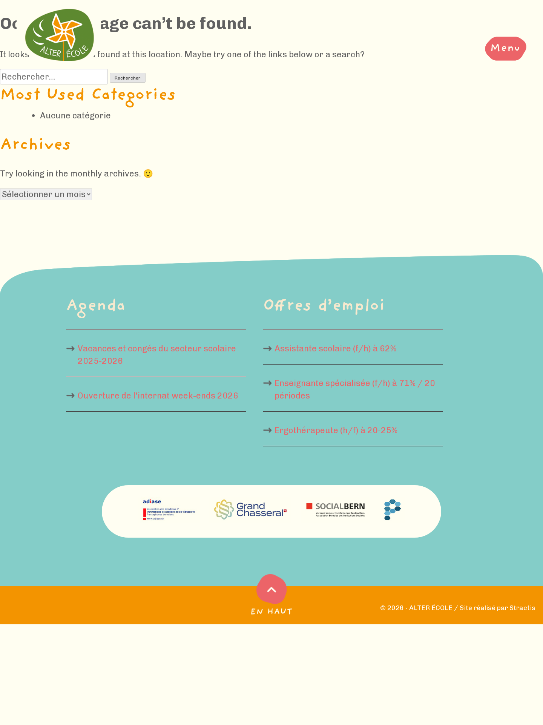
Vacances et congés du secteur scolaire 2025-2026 (157, 354)
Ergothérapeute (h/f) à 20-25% (336, 430)
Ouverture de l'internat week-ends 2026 (158, 396)
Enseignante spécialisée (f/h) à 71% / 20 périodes (355, 389)
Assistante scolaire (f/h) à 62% (335, 348)
